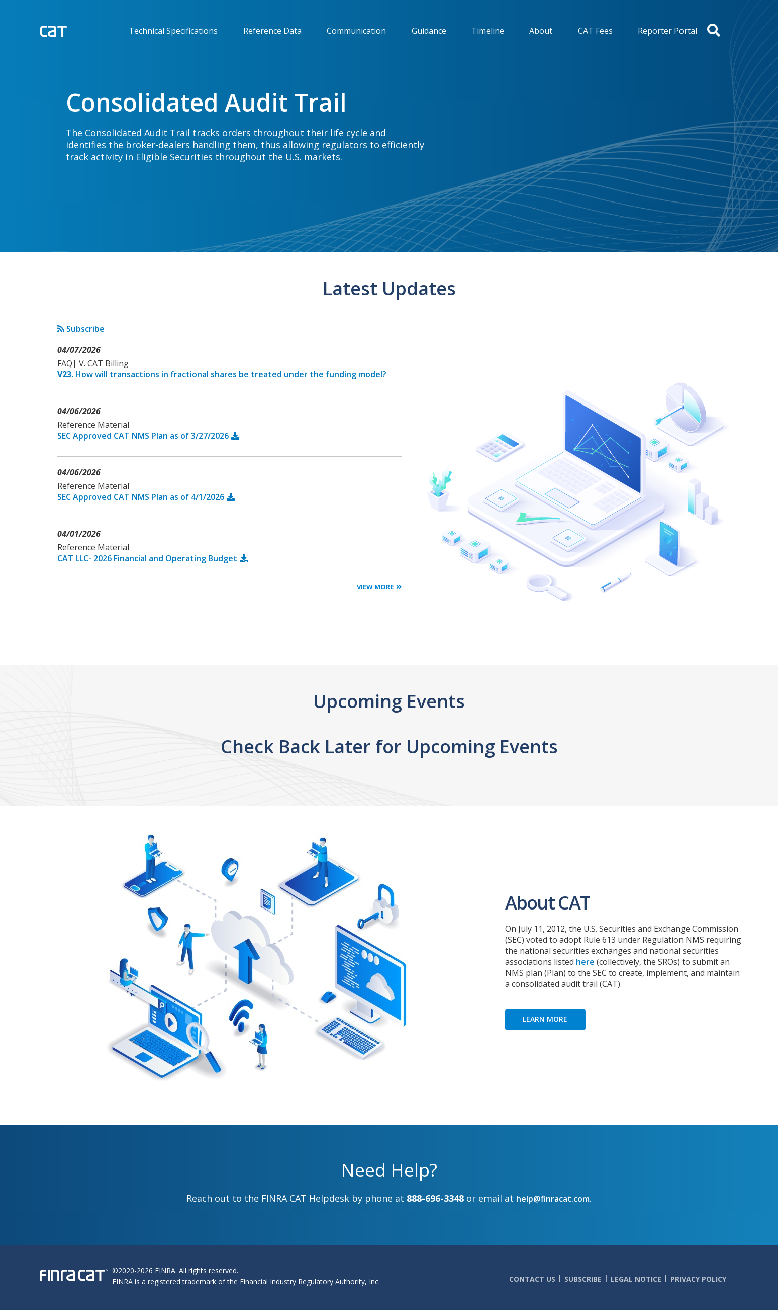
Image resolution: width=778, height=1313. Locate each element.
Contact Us (532, 1279)
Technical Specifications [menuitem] (173, 30)
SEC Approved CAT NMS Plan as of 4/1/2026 (140, 496)
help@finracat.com (553, 1198)
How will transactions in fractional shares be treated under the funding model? (221, 374)
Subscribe (81, 328)
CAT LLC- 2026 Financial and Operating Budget (147, 558)
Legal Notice (636, 1279)
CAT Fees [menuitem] (595, 30)
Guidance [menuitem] (429, 30)
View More (375, 586)
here (585, 961)
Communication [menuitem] (356, 30)
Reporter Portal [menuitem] (667, 30)
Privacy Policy (698, 1279)
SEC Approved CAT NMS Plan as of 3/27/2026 (143, 435)
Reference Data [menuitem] (272, 30)
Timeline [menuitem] (487, 30)
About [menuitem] (540, 30)
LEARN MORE (545, 1019)
